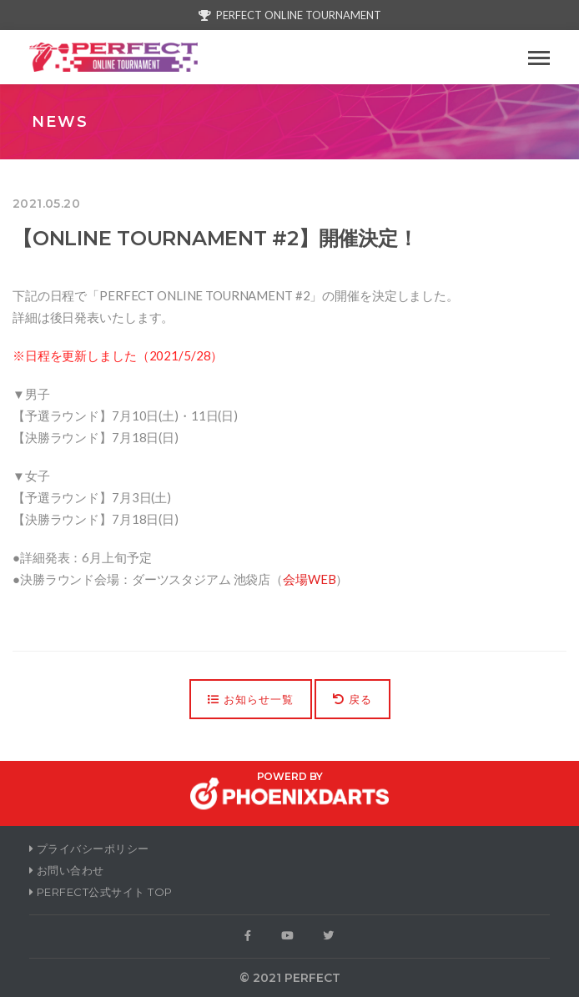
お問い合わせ (66, 870)
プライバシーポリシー (89, 848)
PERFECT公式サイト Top (101, 892)
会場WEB (309, 579)
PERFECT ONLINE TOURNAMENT (290, 15)
